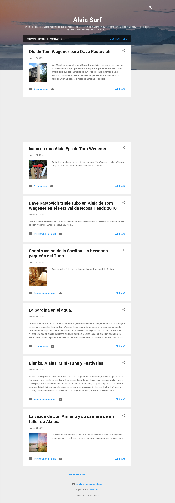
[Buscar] (150, 7)
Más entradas (77, 474)
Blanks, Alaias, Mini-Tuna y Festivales (66, 363)
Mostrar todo (118, 39)
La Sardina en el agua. (50, 310)
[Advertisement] (143, 78)
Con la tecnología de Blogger (87, 484)
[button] (123, 51)
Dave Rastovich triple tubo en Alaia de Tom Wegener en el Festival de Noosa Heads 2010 (73, 206)
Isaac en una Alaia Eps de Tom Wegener (68, 148)
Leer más (120, 89)
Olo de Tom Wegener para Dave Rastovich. (70, 51)
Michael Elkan (94, 490)
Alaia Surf (87, 20)
